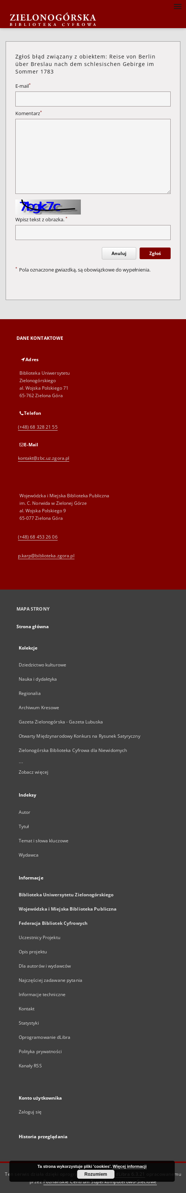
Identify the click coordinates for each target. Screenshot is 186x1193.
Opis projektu (33, 951)
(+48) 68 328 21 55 (38, 427)
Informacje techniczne (42, 994)
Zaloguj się (30, 1112)
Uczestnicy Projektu (39, 937)
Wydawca (29, 855)
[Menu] (177, 6)
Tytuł (24, 826)
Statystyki (29, 1023)
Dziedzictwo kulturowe (43, 665)
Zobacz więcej (34, 772)
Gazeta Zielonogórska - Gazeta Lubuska (61, 722)
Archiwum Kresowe (39, 707)
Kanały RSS (30, 1065)
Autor (25, 812)
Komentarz (28, 113)
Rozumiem (96, 1174)
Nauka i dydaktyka (38, 679)
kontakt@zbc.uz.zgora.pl (44, 458)
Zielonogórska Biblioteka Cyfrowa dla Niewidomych (73, 750)
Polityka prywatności (40, 1051)
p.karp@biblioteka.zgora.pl (46, 555)
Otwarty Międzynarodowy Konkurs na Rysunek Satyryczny (79, 736)
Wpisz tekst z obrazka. (41, 219)
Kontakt (27, 1008)
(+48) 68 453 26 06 (38, 537)
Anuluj (119, 253)
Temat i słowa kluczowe (44, 840)
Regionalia (30, 693)
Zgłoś (155, 253)
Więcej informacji (129, 1166)
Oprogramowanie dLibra (45, 1037)
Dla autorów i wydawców (45, 966)
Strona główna (32, 626)
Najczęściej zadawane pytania (50, 980)
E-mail (23, 86)
